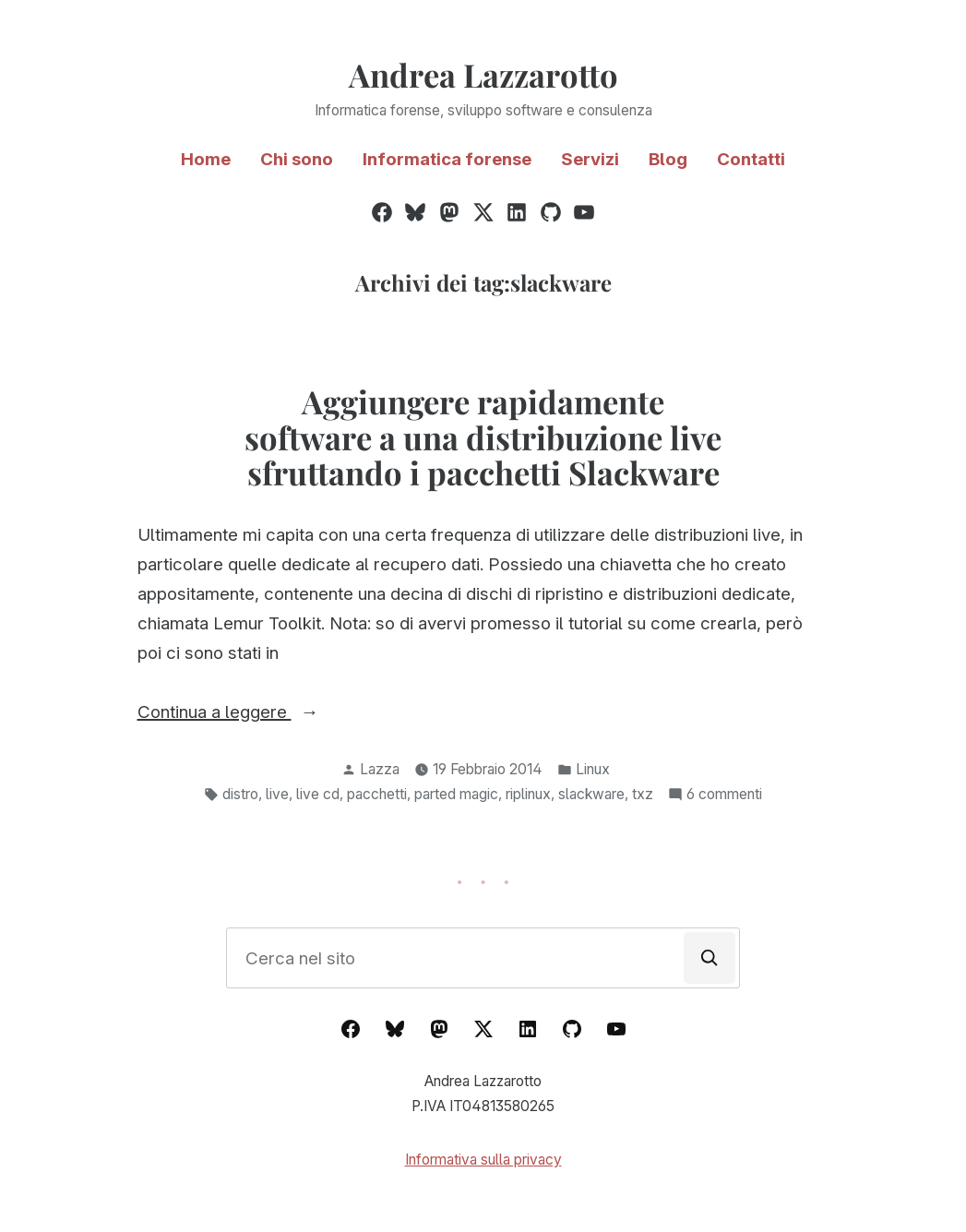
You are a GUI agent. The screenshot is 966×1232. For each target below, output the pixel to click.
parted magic (456, 794)
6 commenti (724, 795)
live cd (318, 794)
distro (240, 794)
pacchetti (377, 794)
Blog (668, 159)
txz (642, 794)
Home (206, 159)
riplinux (528, 794)
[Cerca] (709, 958)
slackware (591, 794)
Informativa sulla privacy (483, 1159)
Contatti (751, 159)
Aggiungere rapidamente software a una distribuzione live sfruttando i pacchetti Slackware (483, 437)
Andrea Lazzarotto (483, 75)
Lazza (380, 769)
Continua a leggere (264, 712)
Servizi (590, 159)
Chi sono (296, 159)
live (277, 794)
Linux (593, 769)
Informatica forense (447, 159)
